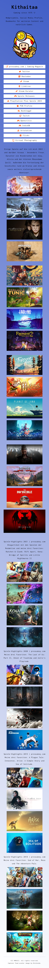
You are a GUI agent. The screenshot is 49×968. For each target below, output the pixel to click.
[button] (24, 66)
